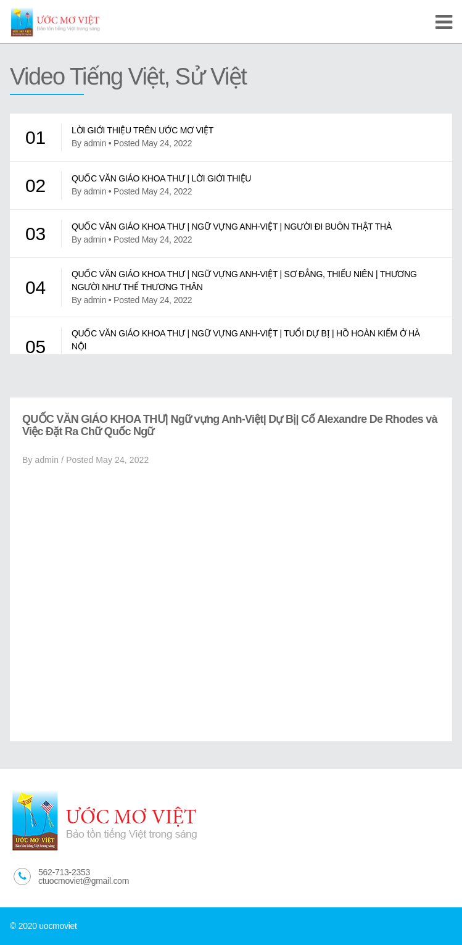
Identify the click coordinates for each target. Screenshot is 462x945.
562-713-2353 (64, 872)
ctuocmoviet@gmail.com (83, 880)
